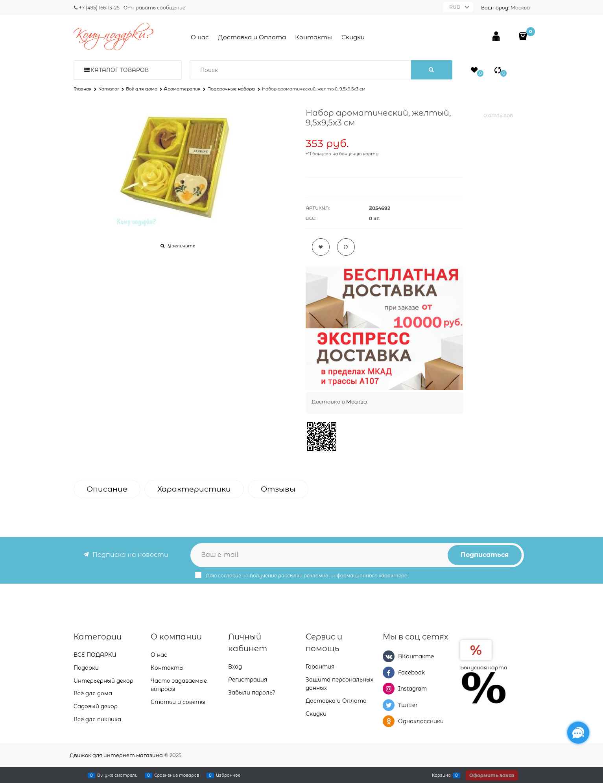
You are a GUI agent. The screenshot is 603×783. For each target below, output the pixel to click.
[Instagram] (389, 689)
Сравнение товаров (176, 775)
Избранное (228, 775)
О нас (200, 37)
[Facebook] (389, 672)
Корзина (441, 775)
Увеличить (181, 246)
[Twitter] (389, 705)
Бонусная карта (483, 667)
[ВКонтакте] (389, 656)
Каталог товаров (119, 70)
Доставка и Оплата (252, 37)
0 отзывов (498, 115)
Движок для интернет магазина (116, 755)
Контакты (313, 37)
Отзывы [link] (278, 489)
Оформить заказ (491, 775)
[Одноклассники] (389, 721)
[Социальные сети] (578, 733)
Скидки (353, 37)
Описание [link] (107, 489)
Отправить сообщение (154, 8)
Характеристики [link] (194, 489)
